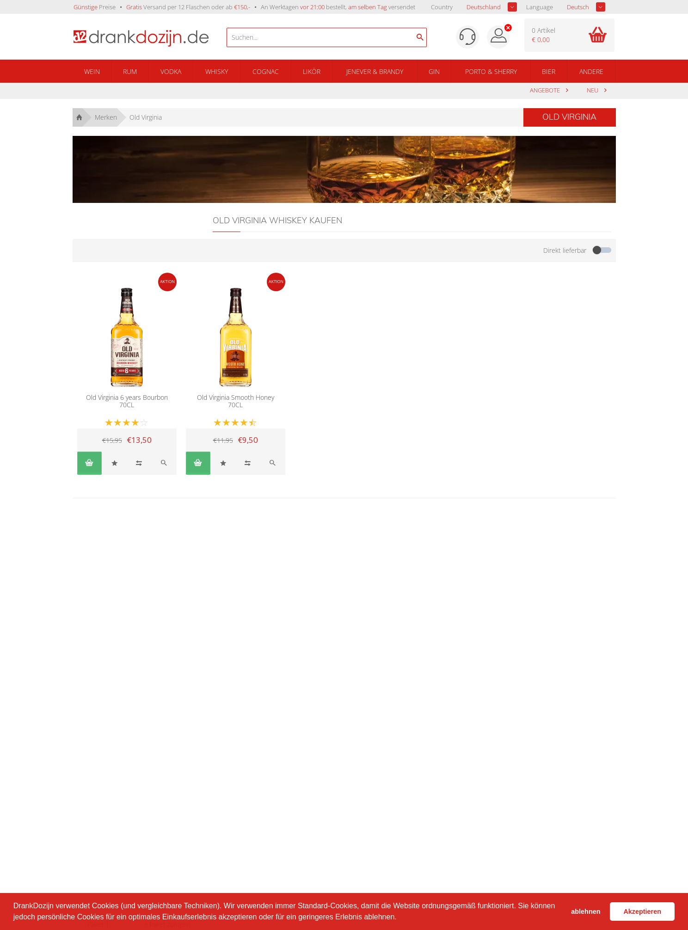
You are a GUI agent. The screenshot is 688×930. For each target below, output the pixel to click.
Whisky (216, 71)
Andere (591, 71)
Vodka (170, 71)
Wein (92, 71)
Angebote (545, 90)
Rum (130, 71)
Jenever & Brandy (374, 71)
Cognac (265, 71)
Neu (593, 90)
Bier (548, 71)
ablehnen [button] (585, 911)
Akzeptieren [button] (642, 911)
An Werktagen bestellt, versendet (338, 7)
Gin (434, 71)
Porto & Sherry (491, 71)
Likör (311, 71)
